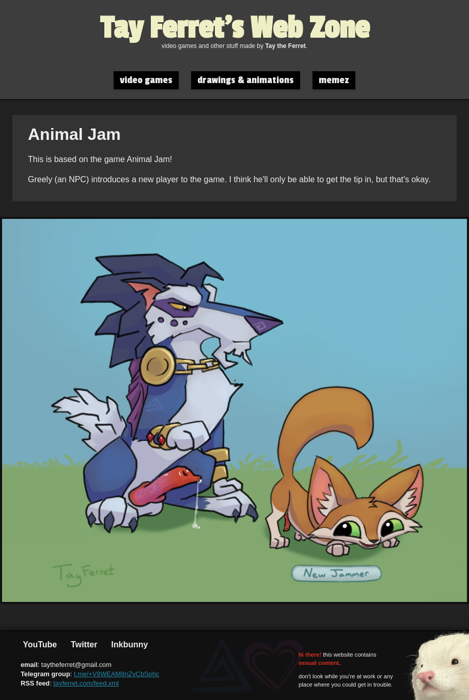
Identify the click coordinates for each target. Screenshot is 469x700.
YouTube (39, 644)
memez (334, 80)
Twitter (83, 644)
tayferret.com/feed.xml (86, 683)
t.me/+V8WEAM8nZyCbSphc (116, 674)
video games (146, 80)
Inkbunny (128, 644)
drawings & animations (245, 80)
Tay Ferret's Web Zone (234, 28)
